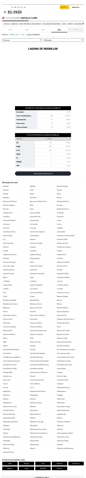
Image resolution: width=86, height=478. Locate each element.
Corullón (5, 251)
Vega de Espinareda (63, 410)
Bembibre (6, 197)
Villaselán (60, 444)
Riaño (31, 338)
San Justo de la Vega (63, 353)
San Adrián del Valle (63, 346)
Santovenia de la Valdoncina (39, 372)
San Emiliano (7, 353)
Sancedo (32, 349)
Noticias (6, 24)
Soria (26, 468)
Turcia (32, 387)
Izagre (32, 277)
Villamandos (34, 425)
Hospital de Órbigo (63, 273)
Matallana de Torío (36, 304)
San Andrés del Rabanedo (11, 349)
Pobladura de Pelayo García (65, 319)
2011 (59, 30)
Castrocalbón (61, 232)
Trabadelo (60, 384)
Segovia (10, 468)
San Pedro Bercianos (36, 357)
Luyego (32, 296)
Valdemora (6, 395)
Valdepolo (60, 395)
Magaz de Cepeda (62, 296)
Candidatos (14, 24)
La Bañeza (33, 281)
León (4, 292)
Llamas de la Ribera (36, 292)
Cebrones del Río (62, 239)
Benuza (59, 197)
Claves (64, 24)
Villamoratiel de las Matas (65, 433)
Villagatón (6, 425)
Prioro (59, 327)
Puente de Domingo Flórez (38, 330)
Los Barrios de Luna (63, 292)
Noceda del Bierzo (62, 308)
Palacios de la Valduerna (37, 315)
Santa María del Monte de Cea (39, 365)
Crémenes (33, 251)
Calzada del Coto (35, 216)
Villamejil (60, 429)
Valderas (6, 399)
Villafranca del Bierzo (63, 422)
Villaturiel (6, 448)
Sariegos (59, 372)
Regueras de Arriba (63, 334)
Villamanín (60, 425)
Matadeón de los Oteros (10, 304)
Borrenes (60, 205)
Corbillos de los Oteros (64, 247)
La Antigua (6, 281)
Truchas (5, 387)
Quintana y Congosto (36, 334)
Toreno (5, 384)
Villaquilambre (34, 441)
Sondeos (70, 24)
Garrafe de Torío (62, 266)
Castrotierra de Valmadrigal (65, 235)
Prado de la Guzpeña (9, 327)
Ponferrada (6, 323)
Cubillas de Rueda (35, 254)
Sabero (5, 346)
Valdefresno (7, 391)
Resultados (78, 24)
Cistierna (6, 247)
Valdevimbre (61, 403)
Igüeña (5, 277)
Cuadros (59, 251)
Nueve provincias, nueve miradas (30, 24)
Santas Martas (61, 368)
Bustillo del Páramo (63, 209)
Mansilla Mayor (34, 300)
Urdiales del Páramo (63, 387)
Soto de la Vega (62, 376)
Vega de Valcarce (35, 414)
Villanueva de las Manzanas (11, 437)
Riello (4, 342)
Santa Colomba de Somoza (11, 361)
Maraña (59, 300)
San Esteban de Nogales (37, 353)
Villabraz (59, 418)
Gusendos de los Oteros (37, 273)
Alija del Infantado (62, 186)
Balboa (32, 194)
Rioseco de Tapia (35, 342)
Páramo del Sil (7, 319)
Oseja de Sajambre (63, 311)
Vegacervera (34, 410)
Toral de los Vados (62, 380)
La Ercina (60, 281)
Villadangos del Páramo (10, 422)
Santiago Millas (8, 372)
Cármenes (6, 224)
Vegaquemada (61, 414)
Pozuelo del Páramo (63, 323)
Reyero (5, 338)
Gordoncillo (33, 270)
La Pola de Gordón (62, 285)
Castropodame (34, 235)
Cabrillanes (60, 213)
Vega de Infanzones (9, 414)
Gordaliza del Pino (8, 270)
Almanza (6, 190)
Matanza (59, 304)
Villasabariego (34, 444)
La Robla (6, 289)
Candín (59, 220)
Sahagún (32, 346)
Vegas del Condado (9, 418)
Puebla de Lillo (7, 330)
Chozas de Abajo (8, 243)
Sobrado (32, 376)
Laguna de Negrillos (36, 285)
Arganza (59, 190)
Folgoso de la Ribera (63, 262)
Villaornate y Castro (63, 437)
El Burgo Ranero (35, 258)
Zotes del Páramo (8, 452)
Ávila (10, 463)
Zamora (59, 468)
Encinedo (60, 258)
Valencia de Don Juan (10, 406)
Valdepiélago (34, 395)
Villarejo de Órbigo (63, 441)
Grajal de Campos (8, 273)
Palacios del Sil (61, 315)
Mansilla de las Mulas (9, 300)
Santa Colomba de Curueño (65, 357)
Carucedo (33, 228)
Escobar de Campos (9, 262)
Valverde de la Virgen (63, 406)
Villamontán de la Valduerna (38, 433)
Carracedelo (34, 224)
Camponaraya (34, 220)
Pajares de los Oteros (9, 315)
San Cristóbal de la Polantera (66, 349)
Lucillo (5, 296)
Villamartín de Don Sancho (38, 429)
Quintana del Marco (9, 334)
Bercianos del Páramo (10, 201)
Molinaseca (6, 308)
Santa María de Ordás (10, 368)
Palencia (59, 463)
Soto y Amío (7, 380)
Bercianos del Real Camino (38, 201)
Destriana (6, 258)
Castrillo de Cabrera (9, 232)
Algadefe (32, 186)
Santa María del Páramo (64, 365)
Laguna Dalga (7, 285)
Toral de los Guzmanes (37, 380)
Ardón (32, 190)
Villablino (33, 418)
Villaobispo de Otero (36, 437)
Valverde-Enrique (8, 410)
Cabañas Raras (8, 213)
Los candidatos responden (51, 24)
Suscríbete (64, 7)
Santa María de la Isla (9, 365)
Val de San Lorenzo (36, 403)
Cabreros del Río (35, 213)
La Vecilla (60, 289)
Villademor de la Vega (37, 422)
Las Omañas (34, 289)
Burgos (26, 463)
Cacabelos (6, 216)
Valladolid (43, 468)
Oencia (5, 311)
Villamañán (6, 429)
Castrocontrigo (7, 235)
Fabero (32, 262)
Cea (4, 239)
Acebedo (6, 186)
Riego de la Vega (62, 338)
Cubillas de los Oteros (10, 254)
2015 (43, 30)
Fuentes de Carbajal (36, 266)
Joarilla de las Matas (63, 277)
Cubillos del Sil (61, 254)
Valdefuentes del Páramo (38, 391)
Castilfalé (60, 228)
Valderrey (33, 399)
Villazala (32, 448)
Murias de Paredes (36, 308)
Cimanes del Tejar (62, 243)
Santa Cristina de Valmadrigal (39, 361)
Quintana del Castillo (63, 330)
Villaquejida (6, 441)
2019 (26, 30)
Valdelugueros (61, 391)
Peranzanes (33, 319)
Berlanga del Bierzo (63, 201)
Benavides (33, 197)
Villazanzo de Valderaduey (65, 448)
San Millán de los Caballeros (12, 357)
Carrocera (6, 228)
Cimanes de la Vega (36, 243)
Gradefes (60, 270)
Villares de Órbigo (8, 444)
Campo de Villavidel (9, 220)
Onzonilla (33, 311)
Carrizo (59, 224)
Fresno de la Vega (8, 266)
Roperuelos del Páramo (64, 342)
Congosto (33, 247)
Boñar (32, 205)
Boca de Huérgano (9, 205)
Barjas (59, 194)
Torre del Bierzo (35, 384)
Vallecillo (32, 406)
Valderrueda (61, 399)
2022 (10, 30)
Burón (32, 209)
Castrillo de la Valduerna (37, 232)
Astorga (5, 194)
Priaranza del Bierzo (36, 327)
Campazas (60, 216)
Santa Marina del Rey (36, 368)
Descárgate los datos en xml (43, 173)
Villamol (5, 433)
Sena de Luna (7, 376)
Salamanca (76, 463)
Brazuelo (6, 209)
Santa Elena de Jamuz (64, 361)
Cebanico (33, 239)
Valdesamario (7, 403)
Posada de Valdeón (36, 323)
